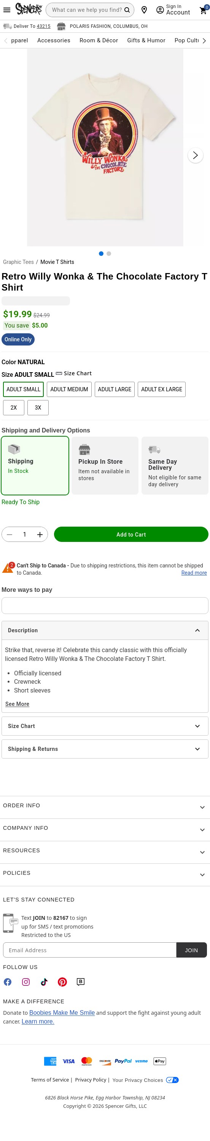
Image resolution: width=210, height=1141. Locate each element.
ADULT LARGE (115, 389)
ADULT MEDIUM (69, 389)
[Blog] (80, 982)
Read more (194, 573)
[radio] (35, 466)
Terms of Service (50, 1079)
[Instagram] (25, 982)
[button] (105, 147)
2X (14, 408)
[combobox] (90, 10)
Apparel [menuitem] (17, 40)
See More (17, 704)
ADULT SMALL (23, 389)
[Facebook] (7, 982)
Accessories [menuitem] (53, 40)
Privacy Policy (90, 1079)
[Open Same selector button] (27, 26)
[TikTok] (44, 982)
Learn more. (38, 1021)
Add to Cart (131, 535)
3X (38, 408)
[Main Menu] (7, 10)
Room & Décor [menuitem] (99, 40)
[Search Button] (127, 10)
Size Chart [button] (74, 373)
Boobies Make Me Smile (62, 1012)
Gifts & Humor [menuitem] (146, 40)
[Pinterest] (62, 982)
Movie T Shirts (57, 262)
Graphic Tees (18, 262)
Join (191, 950)
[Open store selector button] (102, 26)
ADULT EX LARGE (161, 389)
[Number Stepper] (24, 534)
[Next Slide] (195, 155)
